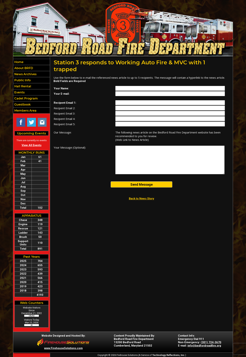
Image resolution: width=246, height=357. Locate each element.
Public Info (22, 80)
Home (18, 62)
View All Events (31, 145)
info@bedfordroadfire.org (204, 345)
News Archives (25, 74)
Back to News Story (141, 198)
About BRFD (23, 68)
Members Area (25, 110)
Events (19, 92)
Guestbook (22, 104)
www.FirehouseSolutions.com (63, 348)
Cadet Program (26, 98)
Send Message (141, 184)
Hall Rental (22, 86)
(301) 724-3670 (211, 342)
